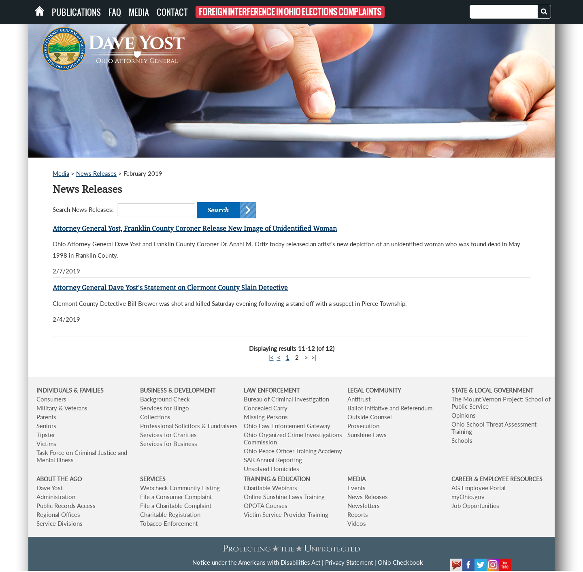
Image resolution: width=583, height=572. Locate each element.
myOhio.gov (468, 496)
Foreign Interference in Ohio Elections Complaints (290, 12)
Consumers (51, 399)
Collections (155, 416)
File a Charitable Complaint (175, 505)
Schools (461, 440)
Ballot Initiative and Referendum (389, 408)
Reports (357, 514)
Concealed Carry (265, 408)
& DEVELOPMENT (191, 390)
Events (356, 487)
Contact (172, 12)
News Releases (96, 173)
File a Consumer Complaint (176, 496)
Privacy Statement (349, 562)
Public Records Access (66, 505)
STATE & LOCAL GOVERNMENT (492, 390)
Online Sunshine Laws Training (284, 496)
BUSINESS (154, 390)
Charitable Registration (170, 514)
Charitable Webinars (270, 487)
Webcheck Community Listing (180, 487)
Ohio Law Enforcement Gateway (287, 425)
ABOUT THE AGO (59, 479)
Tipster (45, 434)
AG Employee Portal (478, 487)
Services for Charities (168, 434)
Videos (356, 523)
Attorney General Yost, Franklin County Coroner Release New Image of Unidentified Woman (195, 229)
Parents (46, 416)
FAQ (115, 12)
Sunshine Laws (367, 434)
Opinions (463, 415)
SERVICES (153, 479)
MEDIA (356, 479)
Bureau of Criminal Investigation (286, 399)
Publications (76, 12)
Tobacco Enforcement (169, 523)
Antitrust (358, 399)
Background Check (165, 399)
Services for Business (168, 443)
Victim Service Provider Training (286, 514)
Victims (46, 443)
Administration (55, 496)
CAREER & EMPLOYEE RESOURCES (497, 479)
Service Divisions (59, 523)
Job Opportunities (475, 505)
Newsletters (363, 505)
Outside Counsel (369, 416)
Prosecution (363, 425)
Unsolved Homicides (271, 468)
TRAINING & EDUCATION (277, 479)
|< (271, 357)
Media (139, 12)
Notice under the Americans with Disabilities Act (256, 562)
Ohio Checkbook (400, 562)
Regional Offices (58, 514)
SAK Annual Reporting (273, 459)
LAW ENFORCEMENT (272, 390)
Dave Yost (49, 487)
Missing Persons (266, 416)
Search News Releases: (83, 209)
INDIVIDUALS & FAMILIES (70, 390)
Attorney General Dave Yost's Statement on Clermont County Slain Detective (170, 288)
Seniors (46, 425)
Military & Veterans (61, 408)
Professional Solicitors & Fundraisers (189, 425)
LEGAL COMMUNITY (374, 390)
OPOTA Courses (265, 505)
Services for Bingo (164, 408)
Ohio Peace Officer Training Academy (293, 451)
